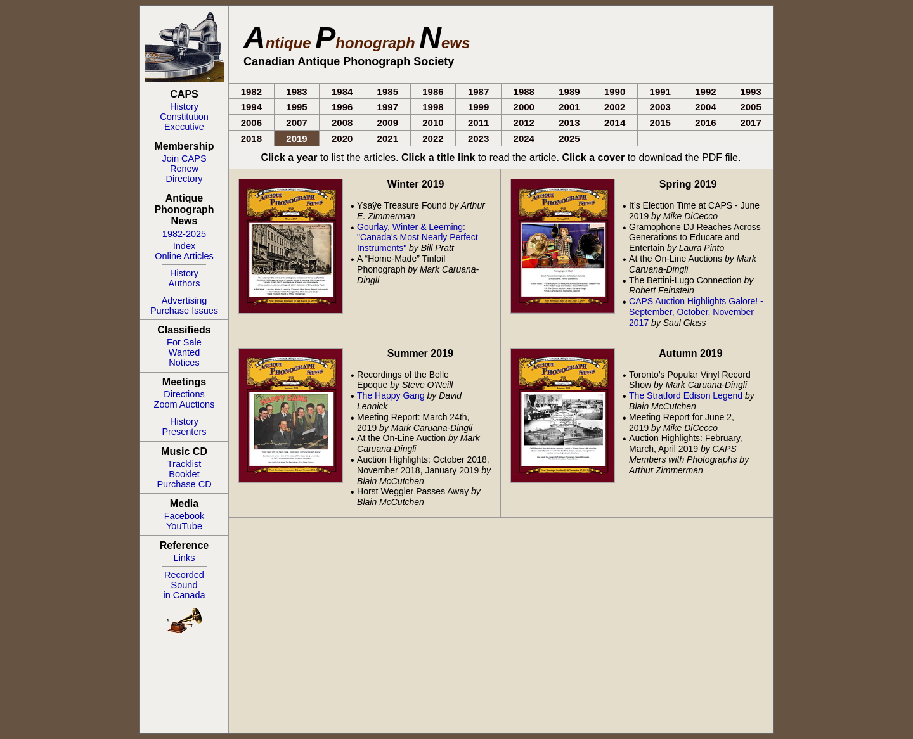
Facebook (184, 516)
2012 (524, 122)
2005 (750, 106)
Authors (184, 283)
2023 (478, 138)
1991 (660, 91)
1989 (569, 91)
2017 (750, 122)
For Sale (184, 342)
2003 (660, 106)
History (184, 106)
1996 (342, 106)
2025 (569, 138)
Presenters (184, 432)
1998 (432, 106)
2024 (524, 138)
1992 (705, 91)
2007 (296, 122)
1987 (478, 91)
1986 (432, 91)
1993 (750, 91)
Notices (184, 362)
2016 (705, 122)
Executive (184, 127)
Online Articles (184, 256)
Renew (184, 169)
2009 (387, 122)
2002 (614, 106)
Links (184, 558)
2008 (342, 122)
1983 (296, 91)
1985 (387, 91)
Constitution (184, 117)
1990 (614, 91)
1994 (251, 106)
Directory (183, 179)
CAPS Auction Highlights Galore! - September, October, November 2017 (696, 312)
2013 (569, 122)
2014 (614, 122)
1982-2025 (184, 234)
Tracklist (184, 464)
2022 (432, 138)
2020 (342, 138)
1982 (251, 91)
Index (184, 246)
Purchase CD (184, 484)
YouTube (184, 526)
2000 (524, 106)
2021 (387, 138)
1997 (387, 106)
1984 (342, 91)
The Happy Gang (391, 395)
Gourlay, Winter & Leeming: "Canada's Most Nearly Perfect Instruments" (417, 238)
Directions (184, 394)
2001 (569, 106)
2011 (478, 122)
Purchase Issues (184, 310)
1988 (524, 91)
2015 (660, 122)
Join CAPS (184, 158)
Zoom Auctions (184, 404)
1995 (296, 106)
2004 (705, 106)
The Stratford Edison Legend (685, 395)
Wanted (184, 352)
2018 (251, 138)
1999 (478, 106)
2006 (251, 122)
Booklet (184, 474)
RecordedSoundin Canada (184, 585)
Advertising (184, 300)
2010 (432, 122)
